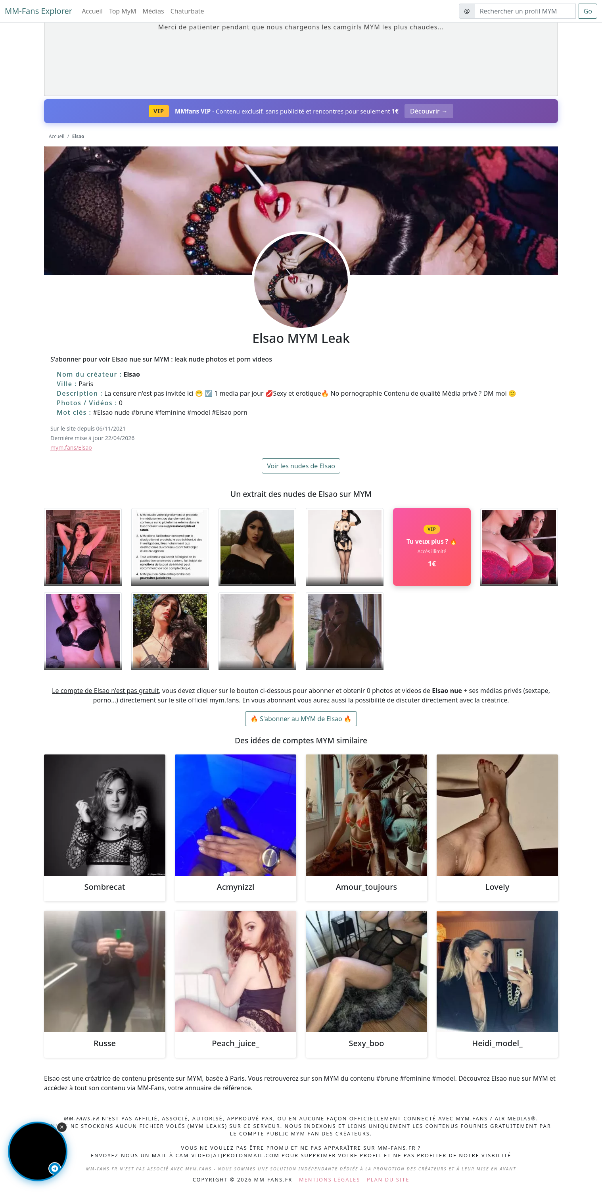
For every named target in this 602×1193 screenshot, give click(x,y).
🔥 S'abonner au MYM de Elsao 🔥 (301, 718)
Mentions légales (329, 1179)
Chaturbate (187, 11)
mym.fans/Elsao (71, 447)
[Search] (525, 11)
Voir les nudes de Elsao (301, 466)
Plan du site (388, 1179)
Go (588, 11)
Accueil (92, 11)
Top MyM (122, 11)
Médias (153, 11)
